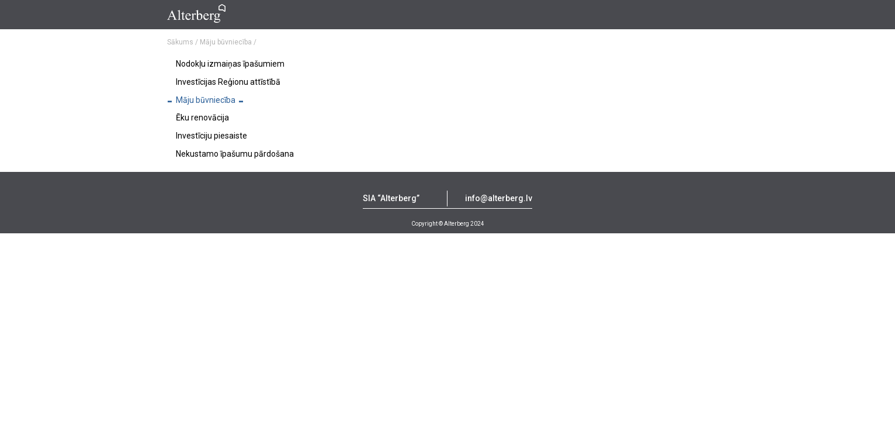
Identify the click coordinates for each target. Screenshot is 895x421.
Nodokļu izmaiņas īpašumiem (230, 63)
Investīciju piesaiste (211, 135)
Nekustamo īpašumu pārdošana (235, 153)
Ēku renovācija (202, 117)
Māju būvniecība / (228, 42)
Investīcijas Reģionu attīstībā (228, 82)
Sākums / (182, 42)
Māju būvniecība (205, 100)
